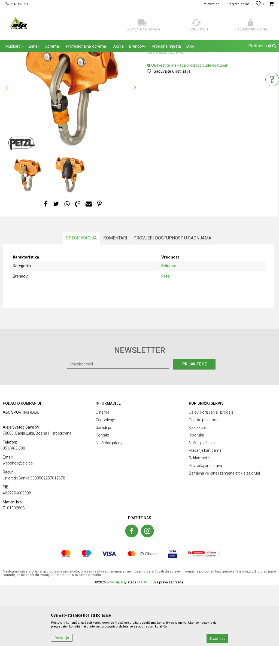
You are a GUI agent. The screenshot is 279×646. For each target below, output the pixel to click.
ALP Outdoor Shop (16, 56)
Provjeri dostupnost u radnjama (172, 295)
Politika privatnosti (204, 480)
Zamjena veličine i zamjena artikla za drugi (224, 533)
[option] (27, 229)
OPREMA (58, 56)
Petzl (165, 332)
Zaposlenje (105, 480)
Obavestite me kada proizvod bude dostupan (187, 120)
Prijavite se (199, 424)
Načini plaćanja (202, 503)
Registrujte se (238, 4)
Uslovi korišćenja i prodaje (211, 472)
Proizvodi (41, 56)
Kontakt (102, 495)
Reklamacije (199, 518)
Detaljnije (62, 638)
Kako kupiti (198, 488)
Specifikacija (81, 295)
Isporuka (196, 495)
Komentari (115, 295)
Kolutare (75, 56)
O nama (102, 472)
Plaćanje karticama (205, 511)
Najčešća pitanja (109, 503)
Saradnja (103, 488)
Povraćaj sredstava (205, 526)
